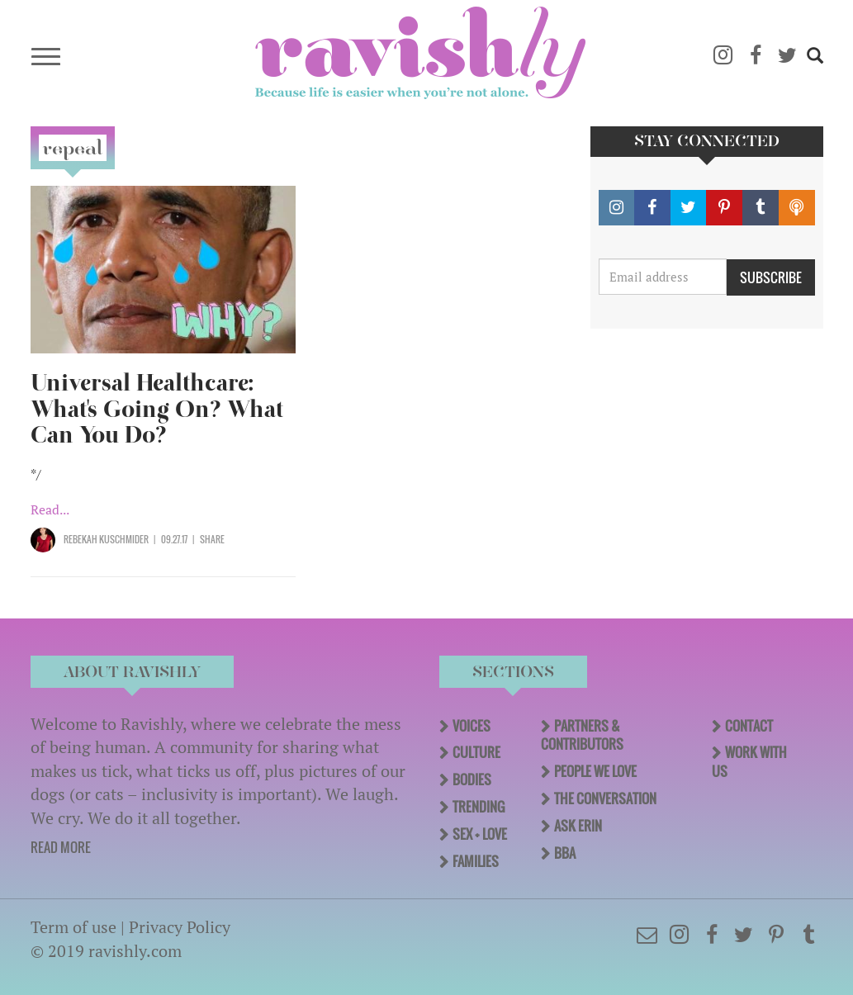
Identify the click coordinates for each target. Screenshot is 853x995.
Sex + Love (480, 834)
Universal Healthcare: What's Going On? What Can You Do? (157, 409)
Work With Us (749, 761)
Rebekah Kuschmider (106, 539)
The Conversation (605, 798)
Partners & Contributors (582, 735)
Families (476, 861)
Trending (479, 807)
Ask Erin (578, 826)
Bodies (472, 779)
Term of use (73, 927)
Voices (471, 726)
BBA (565, 853)
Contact (749, 726)
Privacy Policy (179, 927)
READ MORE (61, 847)
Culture (476, 752)
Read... (50, 509)
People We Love (595, 771)
